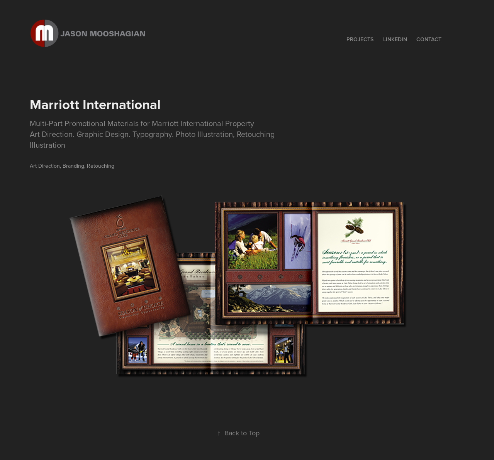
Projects (359, 39)
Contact (428, 39)
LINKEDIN (395, 39)
